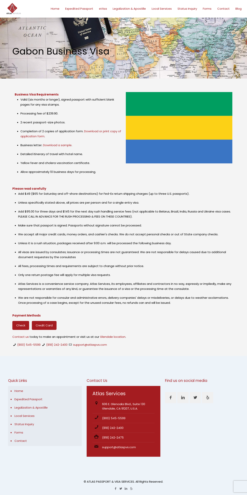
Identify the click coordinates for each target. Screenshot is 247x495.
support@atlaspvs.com (90, 345)
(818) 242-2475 (113, 437)
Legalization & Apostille (31, 407)
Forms (18, 432)
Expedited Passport (28, 399)
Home (18, 391)
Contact (20, 441)
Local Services (24, 416)
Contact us (20, 337)
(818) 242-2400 (57, 345)
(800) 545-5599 (29, 345)
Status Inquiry (24, 424)
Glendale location (112, 337)
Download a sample (57, 145)
